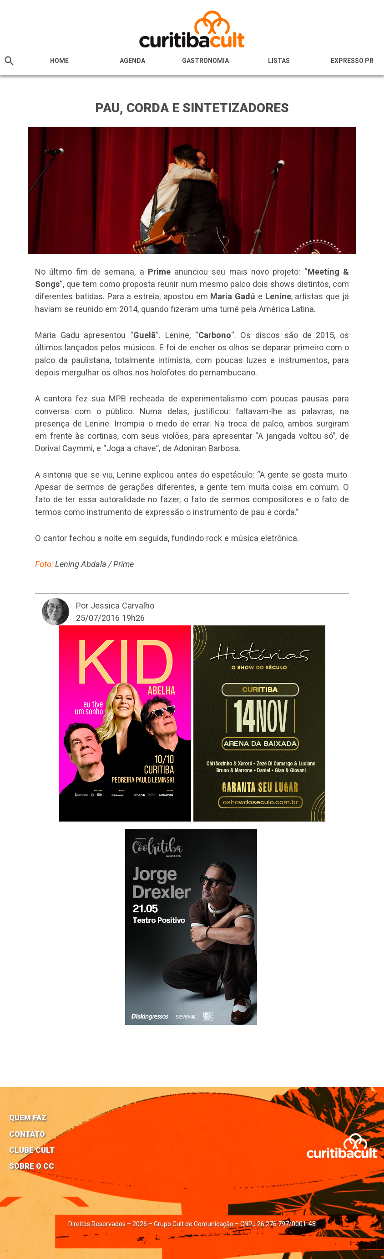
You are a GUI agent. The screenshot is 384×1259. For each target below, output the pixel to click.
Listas (279, 60)
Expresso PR (352, 60)
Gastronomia (205, 60)
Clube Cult (32, 1150)
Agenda (132, 60)
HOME (59, 60)
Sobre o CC (31, 1166)
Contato (27, 1134)
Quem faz (27, 1117)
